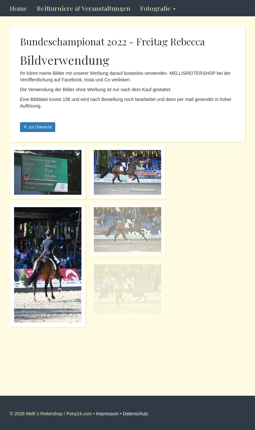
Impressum (107, 413)
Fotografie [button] (158, 8)
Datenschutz (135, 413)
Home (18, 8)
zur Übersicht (38, 127)
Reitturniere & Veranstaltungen (83, 8)
